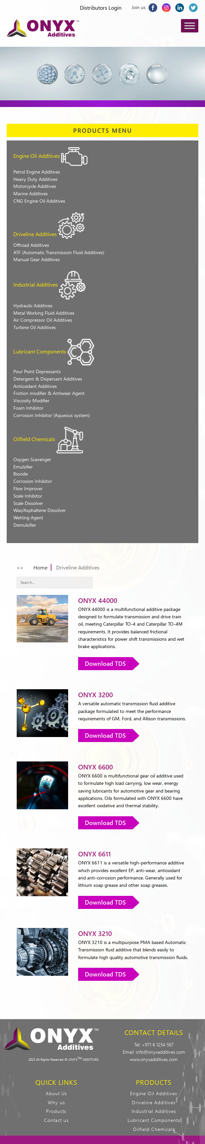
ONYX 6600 (95, 766)
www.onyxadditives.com (154, 1059)
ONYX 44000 (97, 600)
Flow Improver (28, 488)
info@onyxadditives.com (160, 1052)
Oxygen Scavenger (32, 459)
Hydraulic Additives (32, 305)
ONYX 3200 (95, 694)
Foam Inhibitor (28, 408)
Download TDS (105, 663)
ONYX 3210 (95, 933)
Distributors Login (101, 7)
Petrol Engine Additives (36, 172)
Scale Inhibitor (27, 496)
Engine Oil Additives (36, 155)
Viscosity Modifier (31, 400)
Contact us (56, 1120)
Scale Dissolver (28, 503)
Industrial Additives (35, 284)
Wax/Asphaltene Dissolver (39, 510)
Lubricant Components (39, 351)
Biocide (20, 474)
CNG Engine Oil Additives (39, 201)
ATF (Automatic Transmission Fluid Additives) (58, 252)
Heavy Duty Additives (35, 179)
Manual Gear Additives (36, 259)
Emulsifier (23, 466)
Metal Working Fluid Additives (43, 313)
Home (40, 567)
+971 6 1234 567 (158, 1044)
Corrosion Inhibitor (32, 481)
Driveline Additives (35, 234)
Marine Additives (30, 193)
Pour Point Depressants (37, 371)
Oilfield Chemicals (34, 439)
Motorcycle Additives (34, 186)
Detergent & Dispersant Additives (47, 379)
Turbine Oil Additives (34, 327)
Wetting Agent (28, 517)
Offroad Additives (31, 245)
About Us (56, 1093)
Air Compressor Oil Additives (42, 320)
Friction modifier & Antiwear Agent (48, 393)
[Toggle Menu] (189, 25)
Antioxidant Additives (35, 386)
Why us (56, 1102)
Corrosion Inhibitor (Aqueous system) (51, 415)
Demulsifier (24, 525)
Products (56, 1111)
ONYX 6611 (94, 853)
